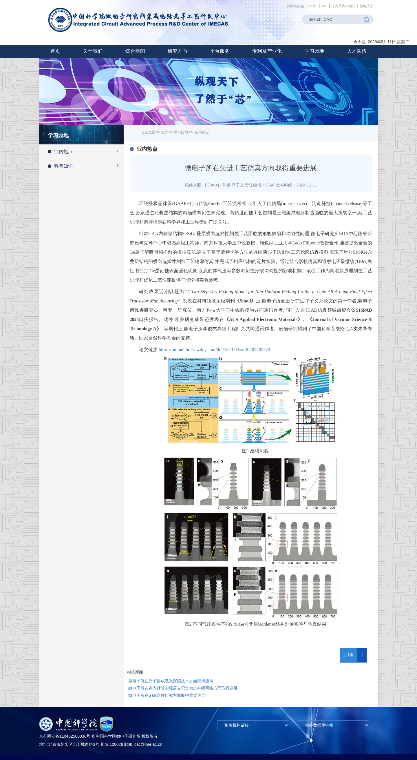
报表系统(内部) (342, 6)
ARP (312, 6)
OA (323, 6)
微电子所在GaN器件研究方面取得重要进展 (167, 695)
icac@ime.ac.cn (147, 744)
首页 (55, 51)
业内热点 (86, 151)
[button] (93, 51)
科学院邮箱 (295, 6)
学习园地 (181, 132)
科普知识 (86, 165)
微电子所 (367, 6)
